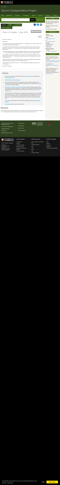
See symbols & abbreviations (51, 51)
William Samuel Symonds (9, 77)
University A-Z (4, 144)
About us (55, 15)
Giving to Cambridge (35, 152)
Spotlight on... (48, 146)
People (33, 15)
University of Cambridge (6, 126)
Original (10, 24)
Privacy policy (3, 130)
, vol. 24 (52, 65)
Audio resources (21, 125)
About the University (35, 139)
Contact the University (5, 146)
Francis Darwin (23, 87)
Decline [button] (43, 482)
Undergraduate (19, 141)
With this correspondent (6, 27)
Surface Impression (9, 132)
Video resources (21, 128)
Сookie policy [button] (10, 482)
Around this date (17, 24)
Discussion (48, 145)
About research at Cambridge (51, 148)
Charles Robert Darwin (50, 41)
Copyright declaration (5, 128)
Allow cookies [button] (52, 482)
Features (48, 143)
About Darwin (9, 15)
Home (2, 6)
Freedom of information (5, 148)
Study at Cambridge (20, 139)
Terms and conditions (5, 149)
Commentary (26, 15)
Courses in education (20, 151)
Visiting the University (35, 144)
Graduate (18, 143)
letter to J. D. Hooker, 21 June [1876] (13, 87)
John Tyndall (7, 100)
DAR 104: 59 (48, 47)
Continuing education (20, 146)
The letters (17, 15)
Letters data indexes (22, 130)
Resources (48, 15)
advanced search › (40, 19)
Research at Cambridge (51, 139)
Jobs (32, 151)
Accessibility (3, 147)
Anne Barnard (17, 79)
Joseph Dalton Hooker (50, 38)
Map (32, 146)
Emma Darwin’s (8, 104)
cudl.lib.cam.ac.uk (49, 73)
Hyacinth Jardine (29, 76)
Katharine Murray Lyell (9, 79)
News (32, 147)
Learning (40, 15)
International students (20, 145)
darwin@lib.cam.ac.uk (5, 124)
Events (32, 149)
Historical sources (21, 123)
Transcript (4, 24)
